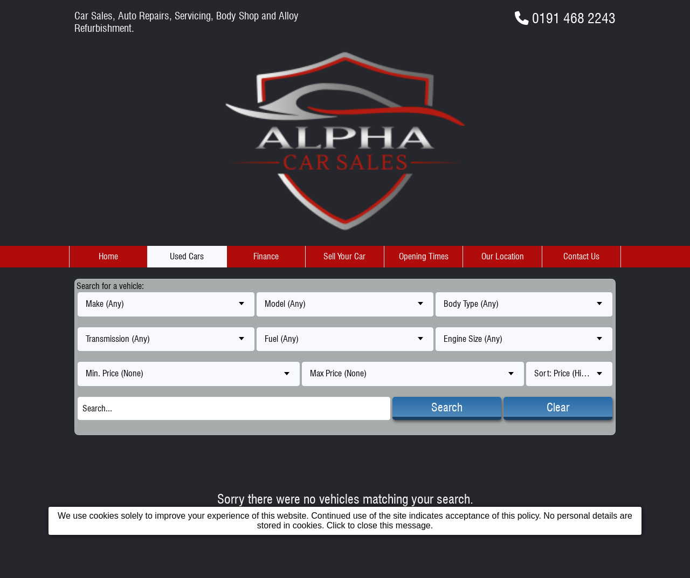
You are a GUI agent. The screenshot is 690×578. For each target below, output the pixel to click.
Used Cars (187, 256)
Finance (266, 256)
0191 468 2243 (574, 18)
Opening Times (423, 256)
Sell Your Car (344, 256)
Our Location (502, 256)
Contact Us (581, 256)
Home (108, 256)
